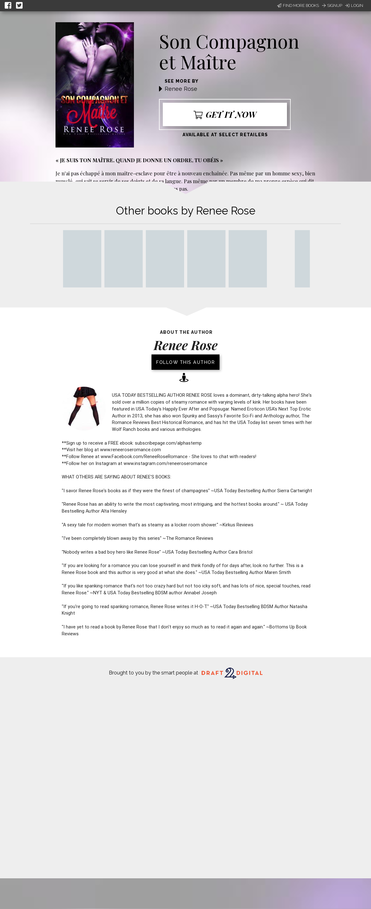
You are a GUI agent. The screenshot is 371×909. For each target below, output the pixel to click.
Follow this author (185, 362)
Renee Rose (181, 88)
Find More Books (298, 5)
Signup (332, 5)
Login (354, 5)
